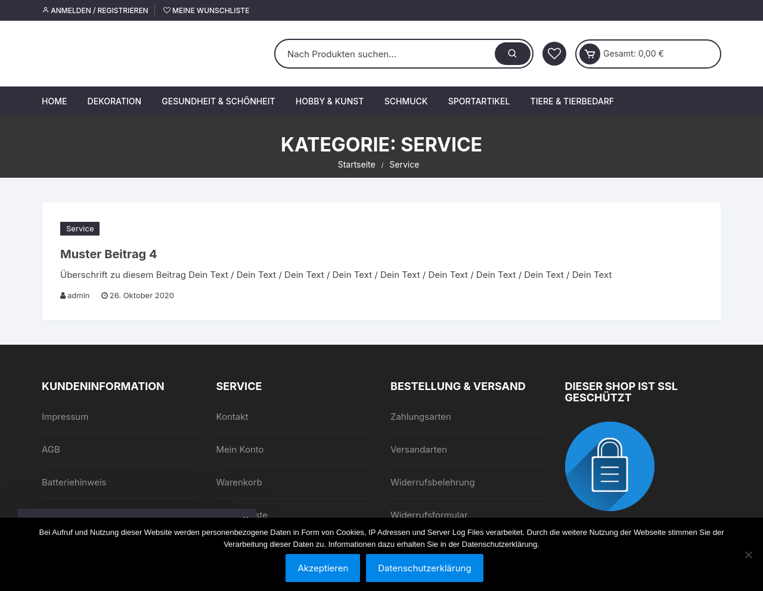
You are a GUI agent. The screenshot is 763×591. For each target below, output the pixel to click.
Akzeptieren (322, 568)
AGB (51, 449)
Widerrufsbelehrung (432, 482)
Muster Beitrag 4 (108, 254)
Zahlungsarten (420, 416)
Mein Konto (240, 449)
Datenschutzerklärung (424, 568)
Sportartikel (479, 101)
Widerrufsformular (429, 515)
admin (78, 295)
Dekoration (114, 101)
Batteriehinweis (74, 482)
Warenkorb (239, 482)
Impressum (65, 416)
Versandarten (418, 449)
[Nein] (748, 555)
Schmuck (406, 101)
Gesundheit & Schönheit (218, 101)
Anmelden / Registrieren (95, 10)
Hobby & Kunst (330, 101)
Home (54, 101)
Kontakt (232, 416)
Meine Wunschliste (206, 10)
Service (80, 228)
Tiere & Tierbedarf (572, 101)
